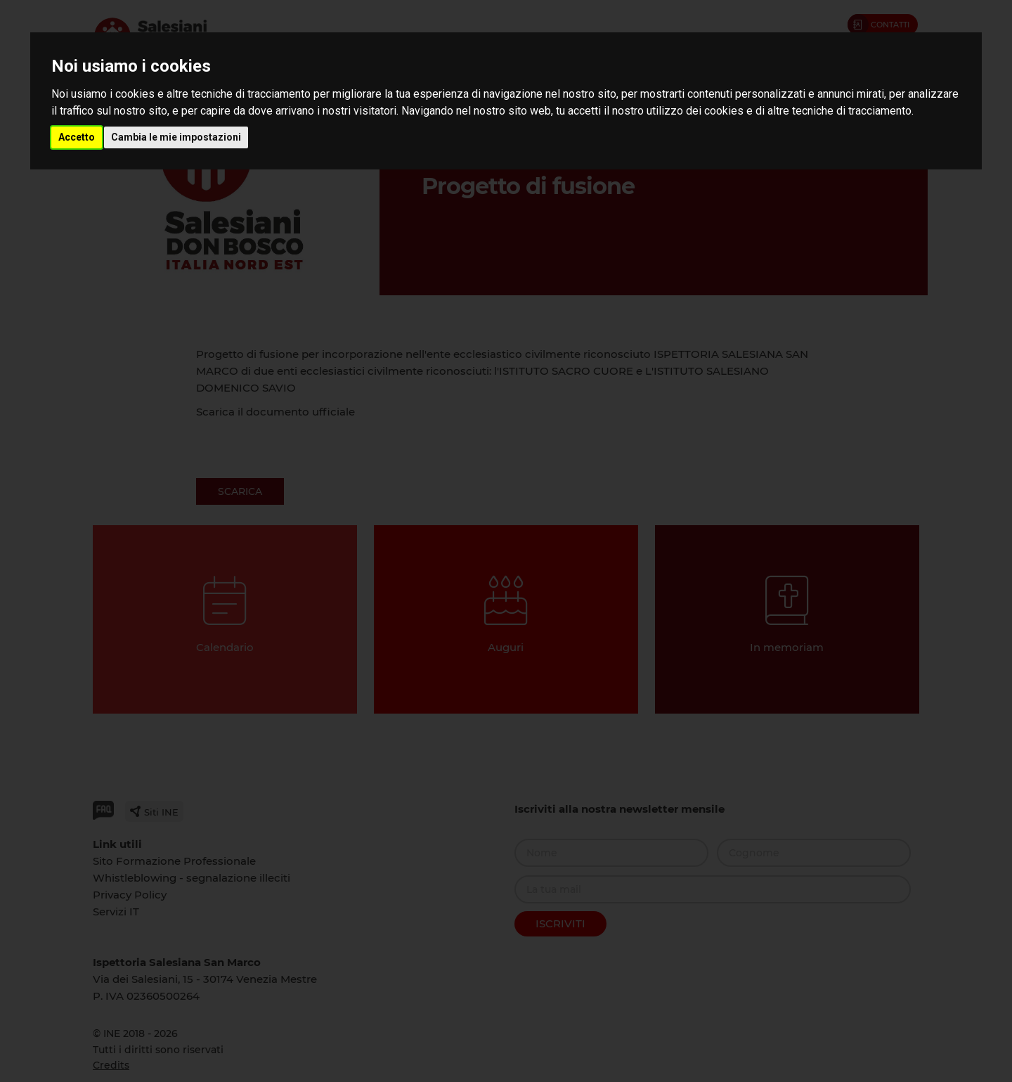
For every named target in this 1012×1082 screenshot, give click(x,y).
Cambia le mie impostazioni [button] (176, 137)
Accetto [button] (76, 137)
